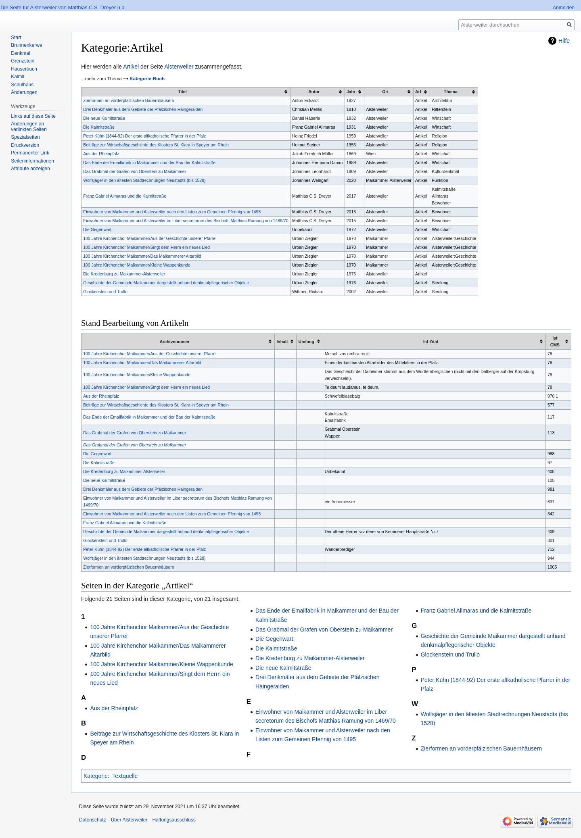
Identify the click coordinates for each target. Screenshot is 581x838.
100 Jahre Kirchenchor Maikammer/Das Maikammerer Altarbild (142, 256)
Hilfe (564, 41)
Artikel (131, 66)
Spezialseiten (25, 137)
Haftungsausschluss (173, 820)
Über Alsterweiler (129, 820)
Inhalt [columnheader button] (282, 341)
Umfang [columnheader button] (306, 341)
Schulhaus (22, 85)
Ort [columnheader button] (385, 91)
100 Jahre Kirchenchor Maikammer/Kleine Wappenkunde (136, 265)
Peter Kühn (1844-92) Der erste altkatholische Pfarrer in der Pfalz (144, 135)
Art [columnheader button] (418, 91)
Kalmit (17, 76)
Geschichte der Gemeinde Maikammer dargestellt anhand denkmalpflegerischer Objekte (166, 282)
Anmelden (564, 7)
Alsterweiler (178, 66)
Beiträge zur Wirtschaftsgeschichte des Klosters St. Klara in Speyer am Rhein (156, 144)
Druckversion (25, 145)
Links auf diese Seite (33, 116)
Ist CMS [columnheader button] (555, 341)
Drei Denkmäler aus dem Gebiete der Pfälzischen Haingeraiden (143, 109)
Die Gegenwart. (98, 229)
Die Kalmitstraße (99, 127)
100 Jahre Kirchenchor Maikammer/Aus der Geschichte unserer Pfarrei (149, 238)
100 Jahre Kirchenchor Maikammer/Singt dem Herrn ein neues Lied (146, 247)
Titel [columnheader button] (182, 91)
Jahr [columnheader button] (351, 91)
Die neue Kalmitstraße (104, 118)
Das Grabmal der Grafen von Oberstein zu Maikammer (134, 171)
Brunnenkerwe (26, 45)
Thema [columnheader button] (451, 91)
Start (16, 37)
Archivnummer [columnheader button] (175, 341)
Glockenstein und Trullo (105, 291)
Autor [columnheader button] (314, 91)
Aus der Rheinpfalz (101, 153)
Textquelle (125, 776)
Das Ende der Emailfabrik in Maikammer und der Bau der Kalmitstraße (149, 162)
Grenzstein (22, 61)
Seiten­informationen (32, 161)
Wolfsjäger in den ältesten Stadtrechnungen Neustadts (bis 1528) (144, 180)
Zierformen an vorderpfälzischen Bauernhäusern (128, 100)
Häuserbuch (24, 69)
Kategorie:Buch (147, 78)
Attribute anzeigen (30, 168)
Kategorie (96, 776)
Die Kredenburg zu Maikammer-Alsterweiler (124, 273)
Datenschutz (92, 820)
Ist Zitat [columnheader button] (430, 341)
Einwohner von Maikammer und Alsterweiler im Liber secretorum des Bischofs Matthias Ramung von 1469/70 (185, 220)
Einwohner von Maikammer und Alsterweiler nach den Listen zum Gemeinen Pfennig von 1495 (172, 211)
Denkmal (20, 53)
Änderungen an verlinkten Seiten (29, 126)
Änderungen (24, 92)
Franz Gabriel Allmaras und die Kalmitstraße (124, 196)
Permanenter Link (30, 153)
